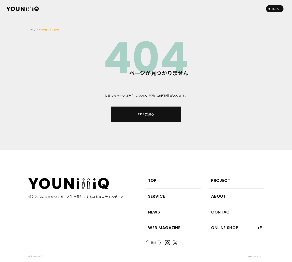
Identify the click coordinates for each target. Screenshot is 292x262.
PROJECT (220, 180)
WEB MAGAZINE (164, 228)
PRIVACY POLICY (256, 256)
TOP (30, 29)
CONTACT (221, 212)
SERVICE (156, 196)
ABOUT (218, 196)
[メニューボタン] (274, 8)
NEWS (154, 212)
